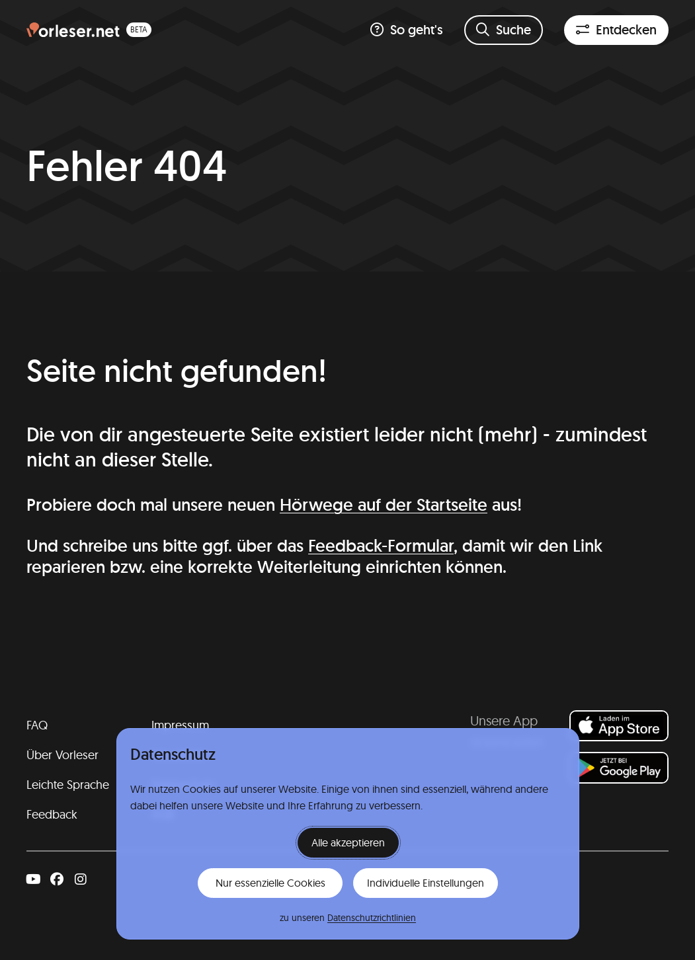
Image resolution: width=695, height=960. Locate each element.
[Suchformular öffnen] (503, 30)
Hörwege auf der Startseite (383, 504)
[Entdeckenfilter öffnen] (616, 30)
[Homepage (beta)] (88, 30)
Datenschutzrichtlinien (371, 917)
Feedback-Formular (381, 545)
